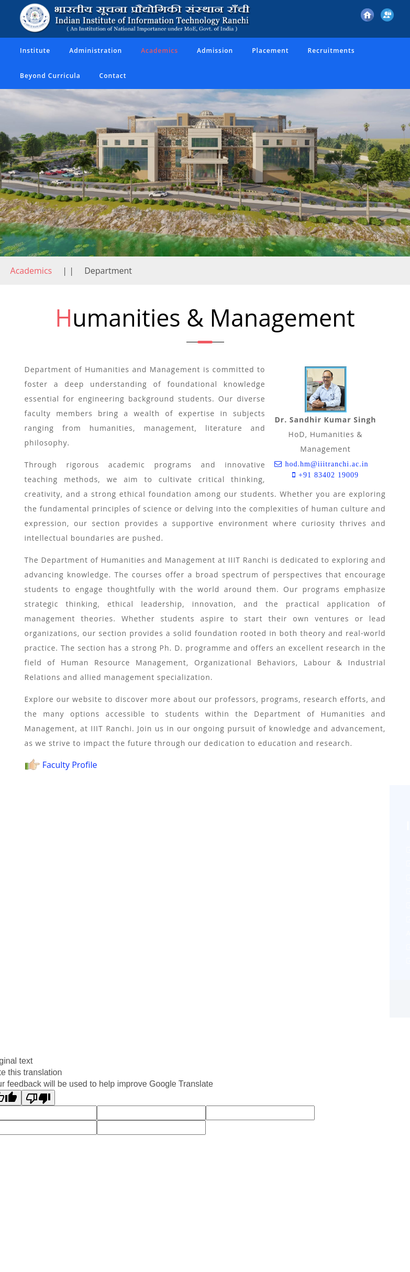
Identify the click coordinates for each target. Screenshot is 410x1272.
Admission (215, 50)
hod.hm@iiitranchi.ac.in (325, 463)
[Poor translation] (38, 1098)
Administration (95, 50)
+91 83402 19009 (327, 474)
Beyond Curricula (50, 75)
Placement (270, 50)
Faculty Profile (61, 765)
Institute (35, 50)
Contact (113, 75)
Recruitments (331, 50)
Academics (159, 50)
